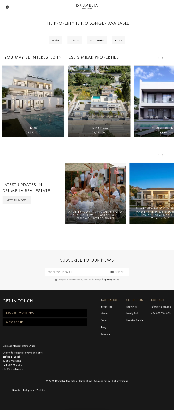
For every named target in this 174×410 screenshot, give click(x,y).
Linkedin (16, 390)
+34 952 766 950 (161, 313)
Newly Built (132, 313)
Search (74, 40)
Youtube (40, 390)
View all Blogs (17, 200)
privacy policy (112, 279)
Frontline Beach (134, 320)
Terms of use (85, 381)
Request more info (20, 313)
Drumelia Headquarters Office (19, 346)
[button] (7, 7)
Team (104, 320)
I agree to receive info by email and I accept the (89, 279)
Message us (15, 322)
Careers (105, 334)
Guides (105, 313)
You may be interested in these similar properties (61, 57)
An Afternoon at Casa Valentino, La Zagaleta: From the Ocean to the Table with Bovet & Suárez (95, 215)
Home (55, 40)
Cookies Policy (102, 381)
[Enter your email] (75, 272)
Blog (118, 40)
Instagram (28, 390)
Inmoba (124, 381)
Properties (106, 306)
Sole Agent (97, 40)
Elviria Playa (99, 128)
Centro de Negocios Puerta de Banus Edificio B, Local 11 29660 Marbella (23, 357)
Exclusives (131, 306)
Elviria (33, 128)
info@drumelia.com (161, 306)
